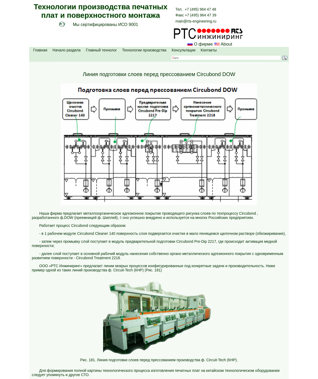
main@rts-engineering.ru (195, 21)
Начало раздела (66, 50)
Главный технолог (101, 50)
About (226, 44)
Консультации (183, 50)
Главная (40, 50)
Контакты (209, 50)
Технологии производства (144, 50)
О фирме (203, 44)
